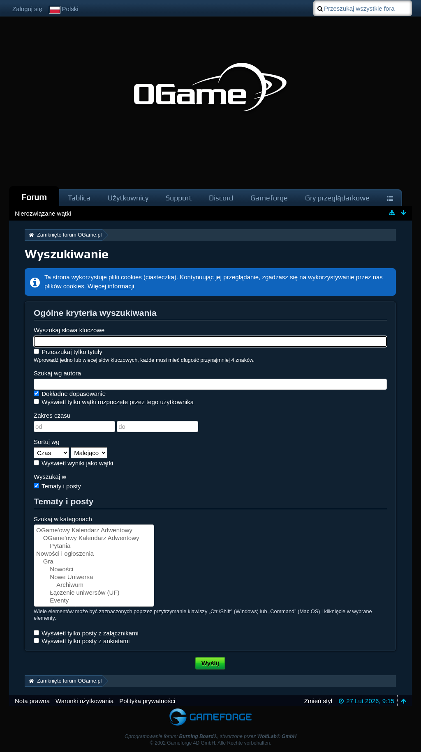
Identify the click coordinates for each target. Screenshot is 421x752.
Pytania (94, 546)
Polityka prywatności (147, 700)
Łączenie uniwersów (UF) (94, 593)
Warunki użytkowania (84, 700)
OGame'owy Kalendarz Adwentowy (94, 530)
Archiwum (94, 585)
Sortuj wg (47, 441)
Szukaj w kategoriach (63, 518)
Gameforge (269, 197)
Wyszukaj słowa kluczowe (69, 330)
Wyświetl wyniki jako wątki (73, 463)
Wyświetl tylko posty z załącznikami (86, 633)
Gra (94, 562)
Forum (34, 197)
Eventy (94, 601)
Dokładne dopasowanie (70, 393)
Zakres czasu (52, 415)
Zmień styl (318, 700)
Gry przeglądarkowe (337, 197)
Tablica (79, 197)
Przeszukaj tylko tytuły (68, 351)
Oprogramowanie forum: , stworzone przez (210, 736)
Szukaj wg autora (57, 373)
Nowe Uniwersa (94, 577)
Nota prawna (32, 700)
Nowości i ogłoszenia (94, 554)
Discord (221, 197)
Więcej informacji (111, 286)
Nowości (94, 569)
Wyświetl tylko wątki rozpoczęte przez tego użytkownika (114, 401)
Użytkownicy (128, 197)
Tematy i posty (57, 486)
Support (179, 197)
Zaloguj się (27, 8)
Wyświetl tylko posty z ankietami (82, 640)
